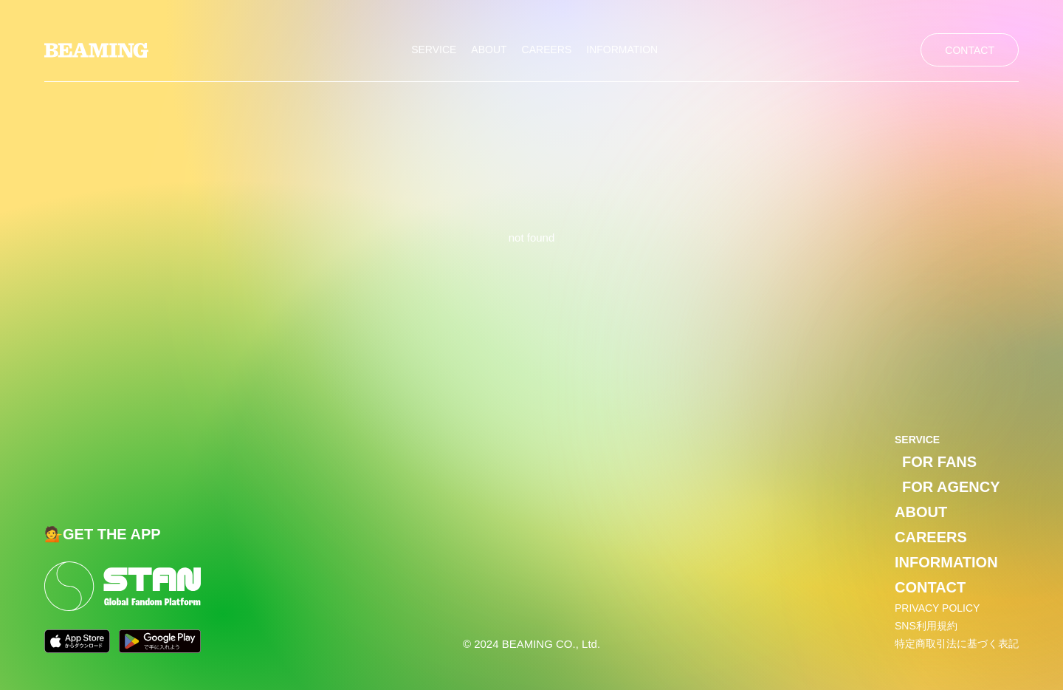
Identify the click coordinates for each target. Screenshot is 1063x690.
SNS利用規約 (926, 626)
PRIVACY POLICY (937, 608)
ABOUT (488, 49)
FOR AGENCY (951, 487)
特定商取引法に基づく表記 (957, 643)
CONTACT (969, 50)
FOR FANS (939, 462)
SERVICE (433, 49)
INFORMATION (622, 49)
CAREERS (547, 49)
